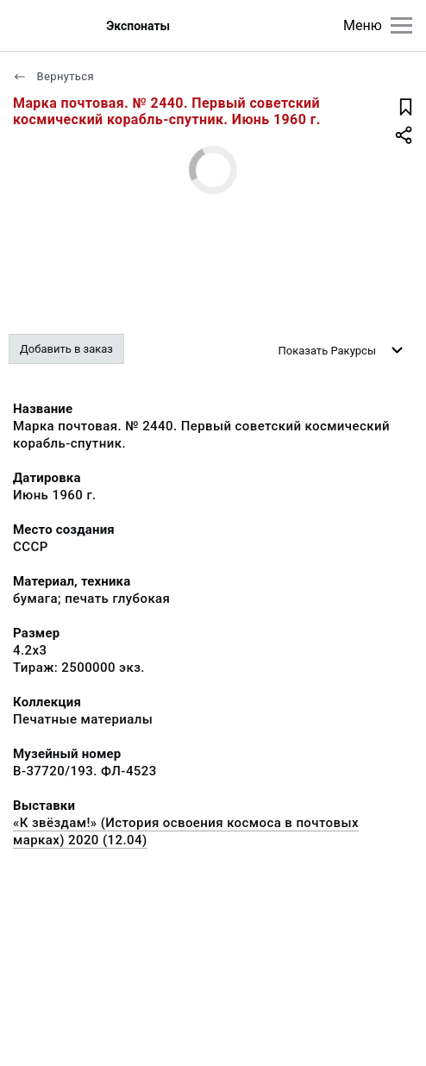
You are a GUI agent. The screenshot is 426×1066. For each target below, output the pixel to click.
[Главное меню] (401, 25)
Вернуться (53, 76)
